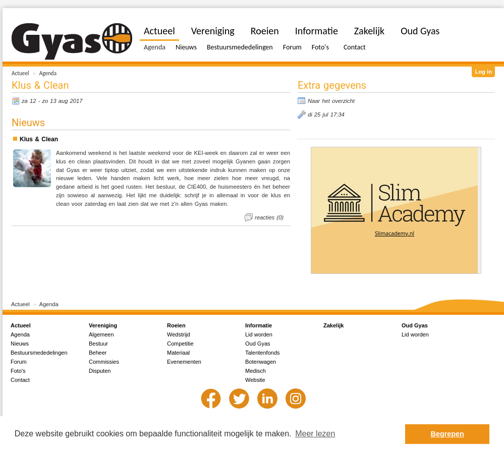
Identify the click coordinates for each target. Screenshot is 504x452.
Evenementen (184, 362)
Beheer (97, 353)
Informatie (316, 31)
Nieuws (186, 47)
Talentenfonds (262, 353)
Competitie (180, 344)
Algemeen (101, 334)
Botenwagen (260, 362)
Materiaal (178, 353)
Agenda (48, 73)
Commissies (104, 362)
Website (255, 380)
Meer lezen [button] (315, 433)
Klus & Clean (39, 139)
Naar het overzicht (331, 101)
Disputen (99, 371)
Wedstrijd (178, 334)
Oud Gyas (420, 31)
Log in (483, 72)
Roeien (265, 31)
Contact (355, 47)
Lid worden (258, 334)
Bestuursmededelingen (240, 47)
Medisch (255, 371)
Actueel (20, 73)
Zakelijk (369, 31)
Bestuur (98, 344)
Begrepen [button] (447, 434)
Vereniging (213, 31)
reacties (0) (269, 217)
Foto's (320, 47)
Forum (292, 47)
